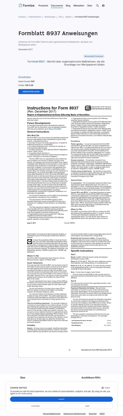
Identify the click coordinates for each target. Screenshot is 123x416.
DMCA (102, 414)
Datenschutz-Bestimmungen (75, 414)
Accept (62, 399)
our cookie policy (25, 393)
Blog (68, 5)
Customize (35, 406)
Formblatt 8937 (36, 61)
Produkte (43, 5)
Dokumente (57, 5)
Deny (88, 406)
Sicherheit (93, 414)
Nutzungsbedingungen (52, 414)
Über (22, 377)
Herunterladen (31, 91)
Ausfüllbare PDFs (90, 377)
